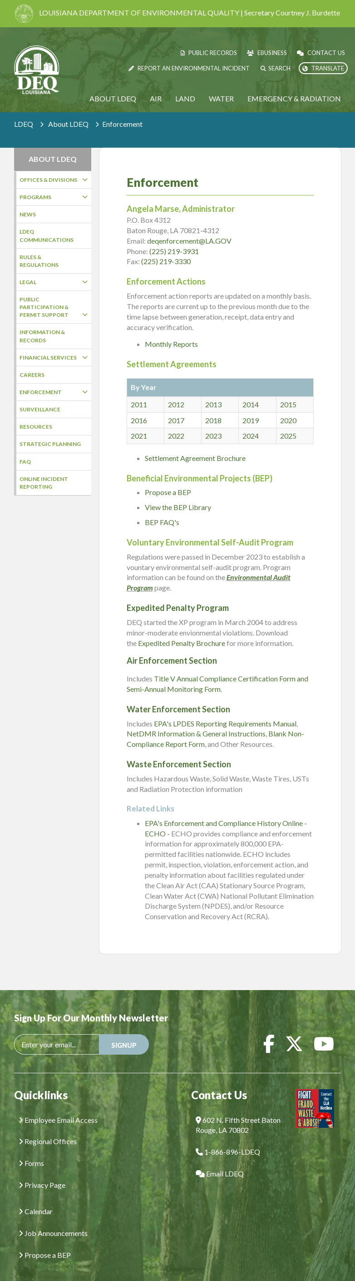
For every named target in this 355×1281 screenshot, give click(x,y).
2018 (213, 406)
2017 (176, 406)
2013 (213, 390)
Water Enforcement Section (178, 696)
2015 (288, 390)
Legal (54, 282)
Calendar (36, 1197)
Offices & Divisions (54, 180)
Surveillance (40, 409)
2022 (176, 422)
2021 (139, 422)
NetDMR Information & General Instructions (196, 720)
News (28, 214)
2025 (288, 422)
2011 (139, 390)
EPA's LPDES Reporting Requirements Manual (225, 710)
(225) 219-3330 (166, 247)
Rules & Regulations (39, 261)
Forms (31, 1149)
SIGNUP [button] (124, 1032)
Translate (323, 68)
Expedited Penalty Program (178, 594)
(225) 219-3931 (174, 237)
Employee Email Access (58, 1106)
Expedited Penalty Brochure (181, 629)
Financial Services (54, 357)
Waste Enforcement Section (179, 751)
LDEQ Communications (47, 235)
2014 (250, 390)
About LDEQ (112, 98)
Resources (36, 426)
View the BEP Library (178, 493)
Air (156, 98)
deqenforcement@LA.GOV (189, 227)
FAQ (25, 461)
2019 (250, 406)
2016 (139, 406)
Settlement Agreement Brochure (195, 444)
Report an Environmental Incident (189, 68)
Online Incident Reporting (44, 482)
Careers (32, 374)
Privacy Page (42, 1171)
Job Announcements (53, 1219)
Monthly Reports (171, 330)
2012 (176, 390)
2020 (288, 406)
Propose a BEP (168, 478)
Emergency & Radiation (294, 98)
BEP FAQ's (162, 508)
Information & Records (42, 336)
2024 (250, 422)
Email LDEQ (220, 1160)
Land (185, 98)
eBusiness (267, 52)
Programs (54, 197)
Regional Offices (48, 1127)
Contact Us (321, 52)
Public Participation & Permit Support (54, 307)
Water (221, 98)
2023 (213, 422)
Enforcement (54, 392)
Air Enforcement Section (172, 647)
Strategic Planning (50, 443)
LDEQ (23, 124)
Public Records (209, 52)
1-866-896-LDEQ (228, 1138)
